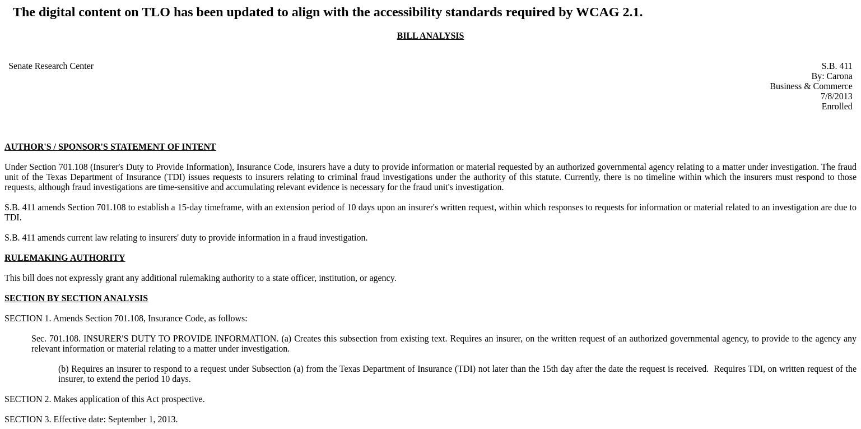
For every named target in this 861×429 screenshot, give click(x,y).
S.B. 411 (837, 66)
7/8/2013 (837, 96)
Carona (840, 76)
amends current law (73, 237)
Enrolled (837, 106)
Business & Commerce (811, 86)
